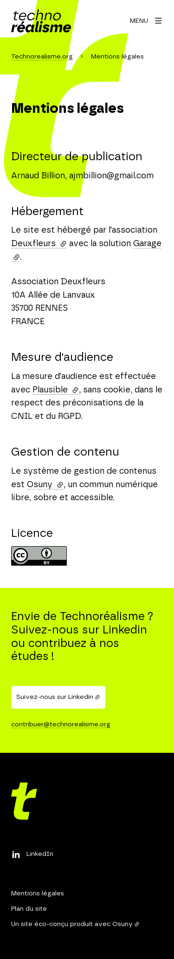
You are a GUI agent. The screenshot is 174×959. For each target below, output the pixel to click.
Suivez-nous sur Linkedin (54, 697)
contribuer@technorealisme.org (60, 724)
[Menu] (146, 21)
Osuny (45, 485)
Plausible (55, 390)
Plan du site (29, 909)
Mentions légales (37, 893)
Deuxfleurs (39, 244)
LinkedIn (39, 854)
